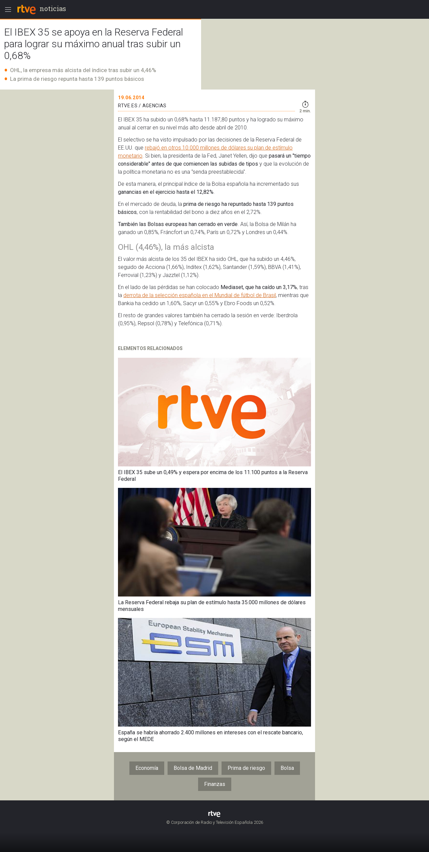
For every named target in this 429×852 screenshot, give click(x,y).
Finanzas (214, 784)
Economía (146, 768)
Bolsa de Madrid (193, 768)
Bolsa (287, 768)
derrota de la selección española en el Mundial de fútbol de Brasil (199, 295)
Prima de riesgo (246, 768)
